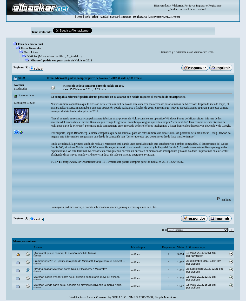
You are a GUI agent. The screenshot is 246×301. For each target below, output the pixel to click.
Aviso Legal (86, 297)
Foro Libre (31, 52)
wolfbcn (60, 56)
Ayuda (104, 16)
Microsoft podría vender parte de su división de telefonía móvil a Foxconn (76, 276)
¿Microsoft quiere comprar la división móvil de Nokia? (64, 253)
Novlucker (197, 255)
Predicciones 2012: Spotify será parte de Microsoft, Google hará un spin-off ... (79, 261)
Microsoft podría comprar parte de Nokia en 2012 (61, 60)
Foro (79, 16)
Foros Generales (31, 48)
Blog (95, 16)
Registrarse (140, 16)
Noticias (32, 56)
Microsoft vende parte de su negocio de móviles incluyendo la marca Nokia (77, 284)
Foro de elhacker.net (30, 44)
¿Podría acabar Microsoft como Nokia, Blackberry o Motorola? (70, 269)
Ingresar (200, 5)
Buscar (114, 16)
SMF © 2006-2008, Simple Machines (152, 297)
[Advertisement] (138, 182)
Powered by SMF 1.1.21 (111, 297)
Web (87, 16)
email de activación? (194, 9)
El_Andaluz (73, 56)
